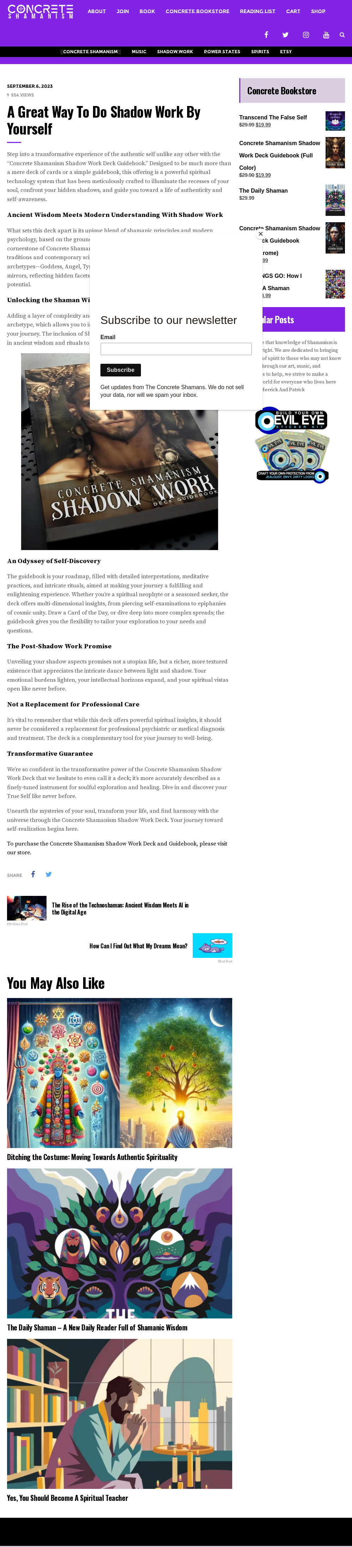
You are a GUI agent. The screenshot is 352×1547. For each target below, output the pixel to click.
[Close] (260, 234)
